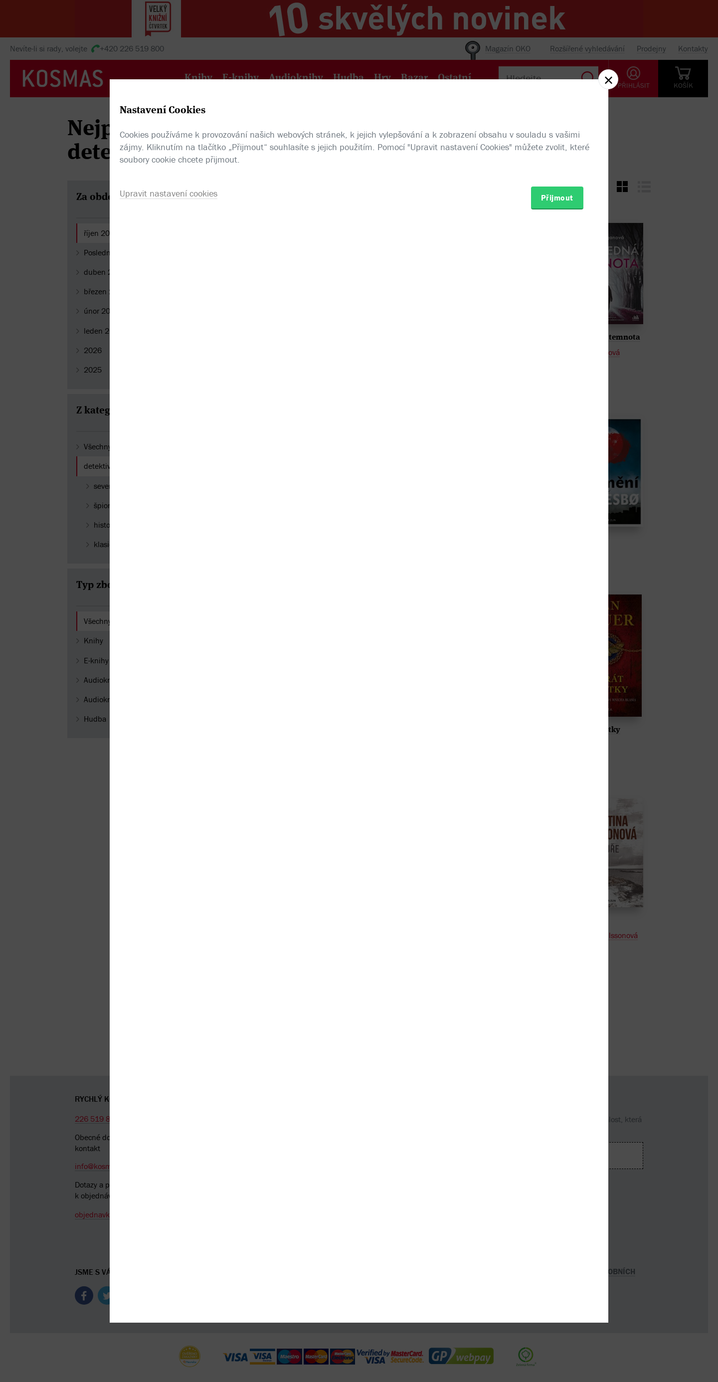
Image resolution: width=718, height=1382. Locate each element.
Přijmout (557, 749)
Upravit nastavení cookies (168, 745)
